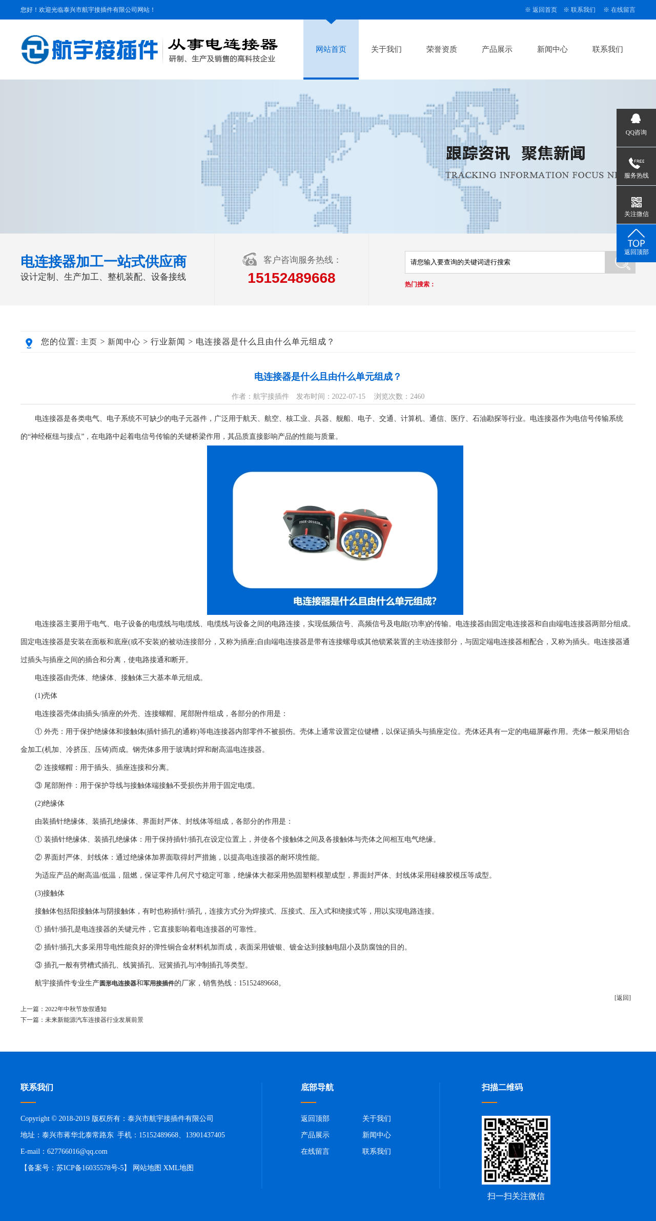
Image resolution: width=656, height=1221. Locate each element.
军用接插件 (159, 983)
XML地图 (178, 1168)
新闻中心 (552, 49)
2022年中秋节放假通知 (76, 1009)
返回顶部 (315, 1118)
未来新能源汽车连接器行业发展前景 (94, 1019)
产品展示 (497, 49)
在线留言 (623, 9)
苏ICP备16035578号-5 (90, 1168)
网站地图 (147, 1168)
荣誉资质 (441, 49)
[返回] (622, 997)
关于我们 (386, 49)
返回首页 (544, 9)
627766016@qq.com (77, 1151)
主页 (89, 342)
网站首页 (331, 49)
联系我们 (583, 9)
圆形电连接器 (117, 983)
